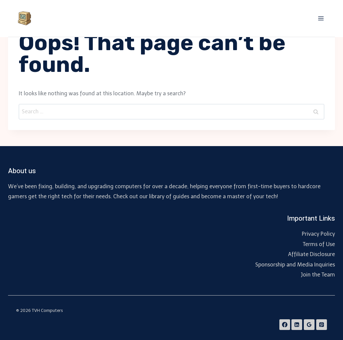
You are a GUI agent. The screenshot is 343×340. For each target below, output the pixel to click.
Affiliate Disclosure (311, 254)
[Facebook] (284, 324)
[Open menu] (321, 18)
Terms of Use (319, 244)
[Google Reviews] (309, 324)
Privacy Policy (318, 234)
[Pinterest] (321, 324)
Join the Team (318, 274)
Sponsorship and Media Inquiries (295, 264)
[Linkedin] (296, 324)
